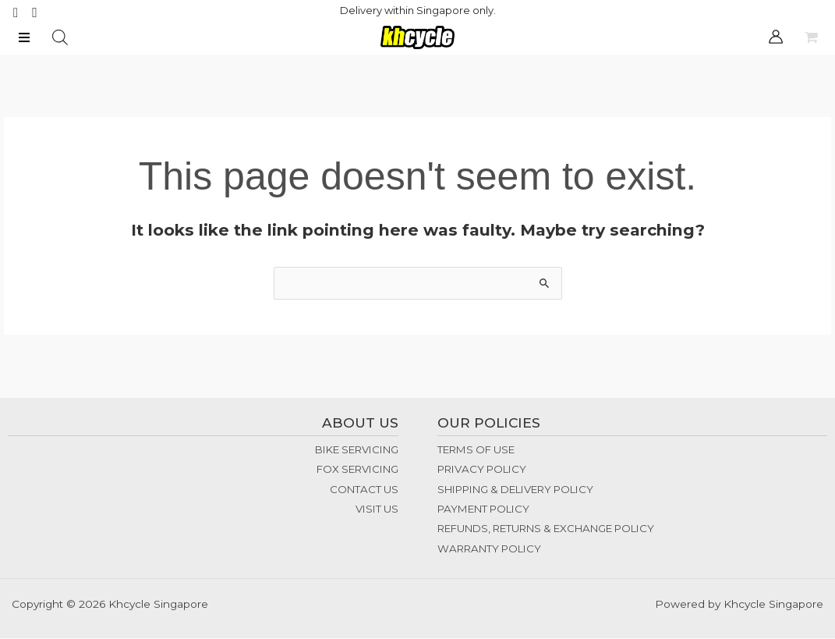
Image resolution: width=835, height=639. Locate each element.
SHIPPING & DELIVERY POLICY (515, 490)
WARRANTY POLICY (489, 549)
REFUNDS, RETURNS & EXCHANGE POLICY (545, 530)
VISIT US (377, 510)
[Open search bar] (60, 38)
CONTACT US (364, 490)
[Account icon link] (776, 37)
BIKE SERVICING (356, 450)
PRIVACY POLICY (481, 470)
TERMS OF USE (476, 450)
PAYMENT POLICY (483, 510)
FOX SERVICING (357, 470)
